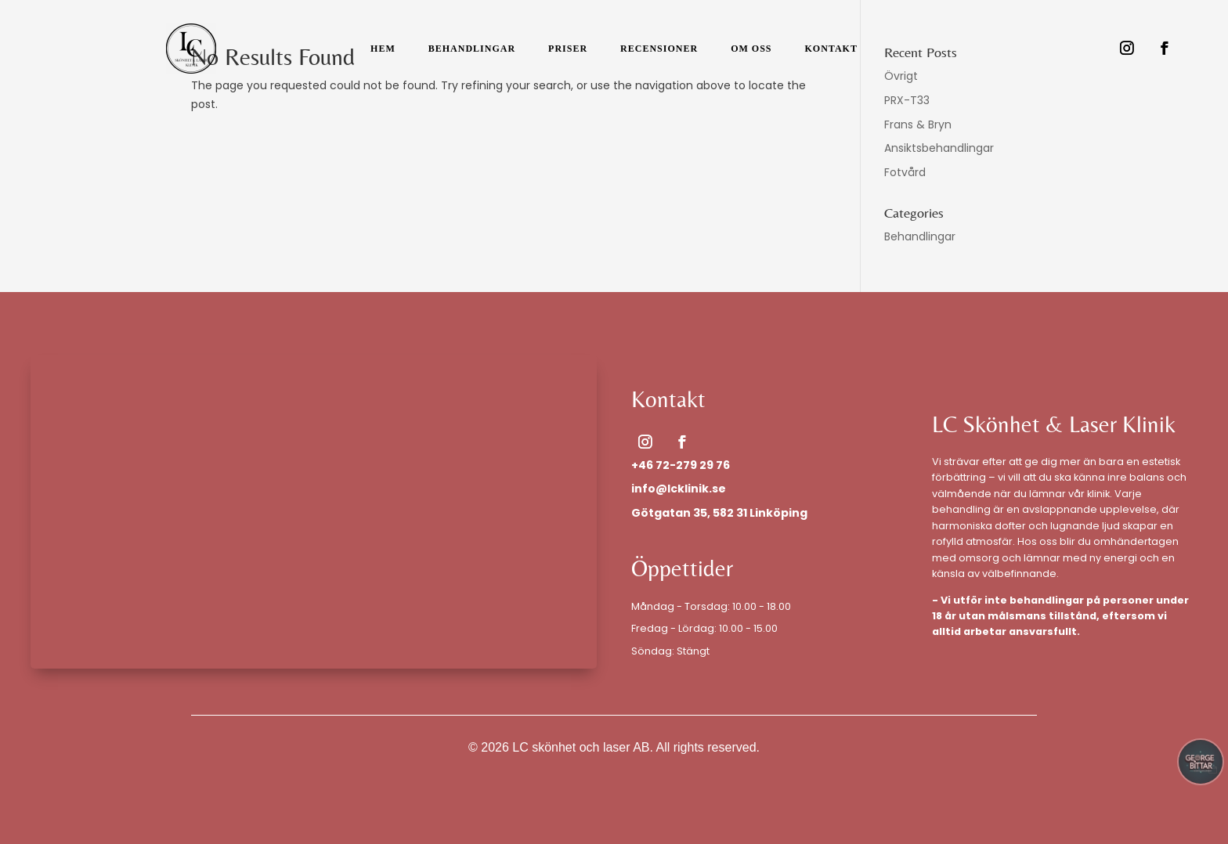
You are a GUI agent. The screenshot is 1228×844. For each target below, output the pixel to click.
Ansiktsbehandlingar (939, 148)
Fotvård (905, 172)
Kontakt (830, 48)
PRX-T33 (907, 100)
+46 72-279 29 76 (680, 465)
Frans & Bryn (918, 124)
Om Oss (751, 48)
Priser (567, 48)
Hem (382, 48)
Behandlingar (471, 48)
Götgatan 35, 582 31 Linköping (719, 513)
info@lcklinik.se (678, 488)
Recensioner (659, 48)
